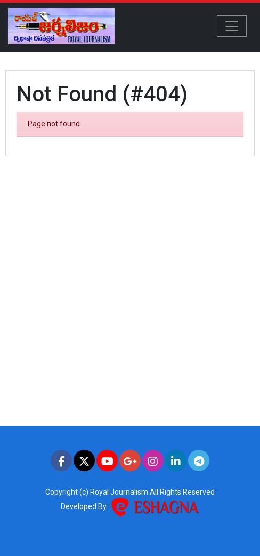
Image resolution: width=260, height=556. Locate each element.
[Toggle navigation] (232, 26)
